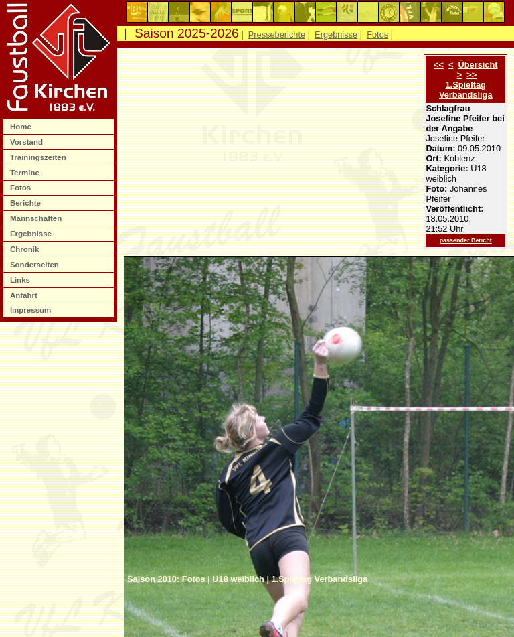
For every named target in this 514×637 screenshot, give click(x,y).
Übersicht (478, 65)
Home (21, 127)
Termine (25, 173)
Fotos (21, 188)
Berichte (26, 203)
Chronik (25, 249)
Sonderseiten (35, 265)
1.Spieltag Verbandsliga (466, 90)
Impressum (32, 310)
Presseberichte (276, 34)
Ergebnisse (32, 234)
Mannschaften (37, 218)
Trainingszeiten (39, 157)
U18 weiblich (238, 579)
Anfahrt (24, 295)
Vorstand (27, 142)
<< (439, 65)
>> (471, 75)
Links (21, 280)
